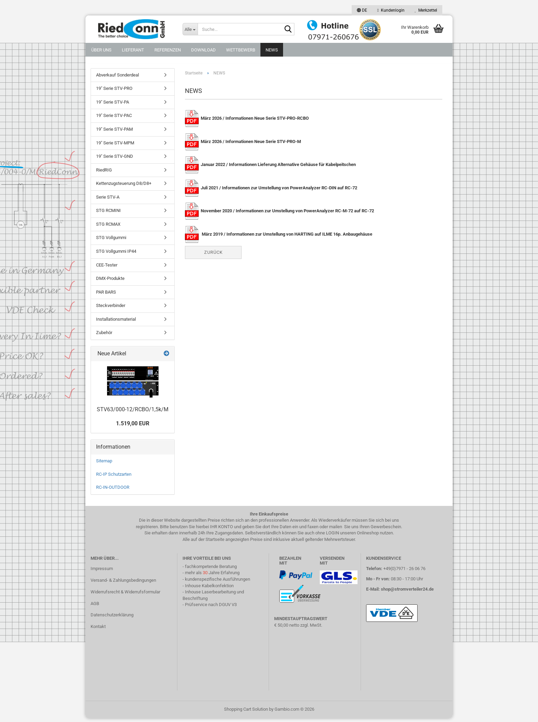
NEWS (272, 49)
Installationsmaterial (116, 323)
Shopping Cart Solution (246, 712)
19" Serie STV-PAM (114, 132)
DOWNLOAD (203, 49)
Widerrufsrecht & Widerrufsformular (125, 595)
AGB (95, 607)
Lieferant (133, 49)
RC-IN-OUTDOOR (112, 491)
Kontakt (98, 630)
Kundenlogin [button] (391, 10)
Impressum (102, 572)
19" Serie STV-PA (112, 105)
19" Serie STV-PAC (114, 119)
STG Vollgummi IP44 (116, 255)
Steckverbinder (110, 309)
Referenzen (167, 49)
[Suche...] (190, 29)
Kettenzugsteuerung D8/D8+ (123, 187)
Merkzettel (426, 10)
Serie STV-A (107, 200)
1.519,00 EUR (132, 427)
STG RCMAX (108, 227)
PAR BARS (106, 295)
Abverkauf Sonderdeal (117, 78)
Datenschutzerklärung (112, 619)
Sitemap (104, 464)
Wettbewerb (240, 49)
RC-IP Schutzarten (113, 478)
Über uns (101, 49)
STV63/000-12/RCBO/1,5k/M (132, 413)
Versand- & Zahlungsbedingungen (123, 584)
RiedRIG (104, 173)
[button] (362, 10)
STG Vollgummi (111, 241)
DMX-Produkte (110, 282)
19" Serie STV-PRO (114, 92)
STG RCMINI (108, 214)
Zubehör (104, 336)
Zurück (213, 256)
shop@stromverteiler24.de (407, 592)
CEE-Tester (106, 268)
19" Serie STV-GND (114, 160)
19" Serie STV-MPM (115, 146)
